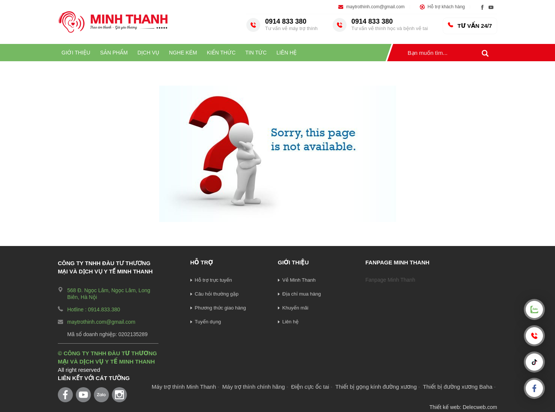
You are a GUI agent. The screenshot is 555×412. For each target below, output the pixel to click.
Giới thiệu (76, 53)
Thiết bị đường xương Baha (457, 386)
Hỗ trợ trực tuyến (213, 280)
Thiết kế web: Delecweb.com (463, 407)
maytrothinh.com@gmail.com (375, 6)
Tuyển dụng (208, 321)
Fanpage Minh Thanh (390, 280)
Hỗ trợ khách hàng (446, 6)
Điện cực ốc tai (310, 386)
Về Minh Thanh (299, 280)
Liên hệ (290, 321)
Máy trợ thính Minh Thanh (184, 386)
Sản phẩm (114, 53)
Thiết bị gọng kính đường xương (376, 386)
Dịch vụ (148, 53)
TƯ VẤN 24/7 (469, 25)
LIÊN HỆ (286, 53)
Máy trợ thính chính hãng (253, 386)
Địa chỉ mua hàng (301, 294)
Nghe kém (183, 53)
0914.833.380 (104, 309)
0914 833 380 (291, 24)
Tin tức (256, 53)
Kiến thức (221, 53)
